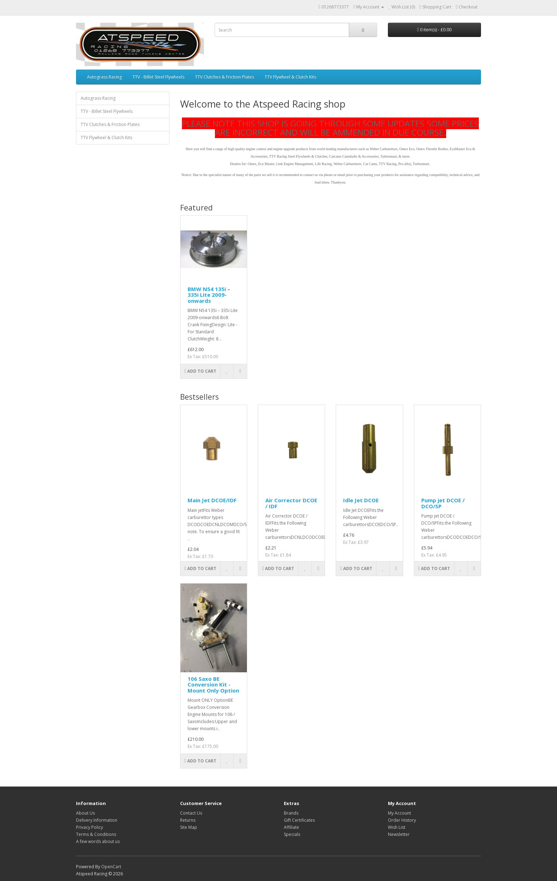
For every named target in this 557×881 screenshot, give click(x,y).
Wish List (396, 827)
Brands (291, 813)
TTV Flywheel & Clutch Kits (290, 77)
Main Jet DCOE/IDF (212, 500)
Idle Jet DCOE (361, 500)
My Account (399, 813)
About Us (85, 813)
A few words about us (98, 841)
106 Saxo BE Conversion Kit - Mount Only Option (213, 684)
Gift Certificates (299, 820)
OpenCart (111, 867)
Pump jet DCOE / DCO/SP (443, 503)
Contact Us (191, 813)
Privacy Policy (89, 827)
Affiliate (291, 827)
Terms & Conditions (96, 834)
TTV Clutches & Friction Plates (224, 77)
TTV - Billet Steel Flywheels (158, 77)
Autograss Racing (104, 77)
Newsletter (399, 834)
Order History (402, 820)
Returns (187, 820)
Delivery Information (96, 820)
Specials (292, 834)
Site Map (188, 827)
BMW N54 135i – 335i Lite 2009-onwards (209, 294)
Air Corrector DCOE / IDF (291, 503)
